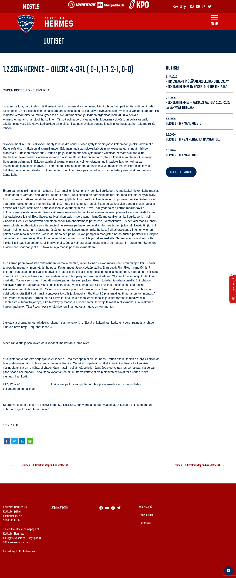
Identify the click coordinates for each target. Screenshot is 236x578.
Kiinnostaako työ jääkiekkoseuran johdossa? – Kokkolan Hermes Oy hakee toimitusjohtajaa (198, 84)
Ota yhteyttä (145, 506)
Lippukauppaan (59, 507)
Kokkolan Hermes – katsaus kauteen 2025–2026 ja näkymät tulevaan (198, 105)
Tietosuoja (145, 523)
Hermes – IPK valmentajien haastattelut (194, 139)
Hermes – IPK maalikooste (183, 123)
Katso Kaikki (181, 172)
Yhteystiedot (146, 515)
